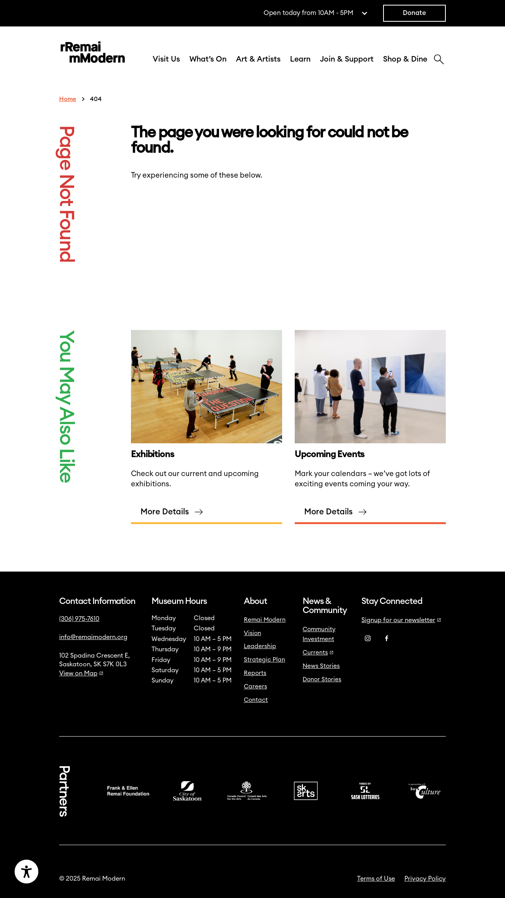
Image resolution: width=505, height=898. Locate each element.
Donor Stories (322, 679)
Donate (414, 13)
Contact (256, 700)
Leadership (260, 646)
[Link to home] (92, 53)
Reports (255, 673)
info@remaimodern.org (93, 637)
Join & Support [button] (347, 59)
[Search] (439, 60)
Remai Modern (265, 620)
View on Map (81, 673)
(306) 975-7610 (79, 619)
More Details (164, 520)
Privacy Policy (425, 879)
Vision (252, 633)
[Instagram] (367, 638)
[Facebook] (386, 638)
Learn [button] (300, 59)
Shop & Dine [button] (405, 59)
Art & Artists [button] (258, 59)
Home (67, 99)
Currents (318, 653)
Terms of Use (376, 879)
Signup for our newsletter (401, 620)
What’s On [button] (207, 59)
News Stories (321, 666)
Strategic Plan (264, 660)
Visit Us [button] (166, 59)
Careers (255, 687)
